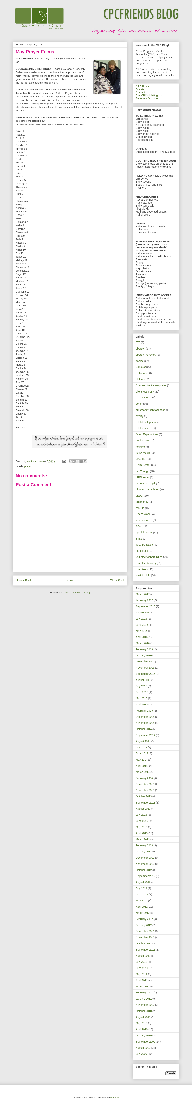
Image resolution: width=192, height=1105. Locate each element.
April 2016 (142, 636)
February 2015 (144, 710)
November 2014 (145, 722)
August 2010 (143, 1017)
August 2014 (143, 741)
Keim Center (143, 465)
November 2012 (145, 863)
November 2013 (145, 790)
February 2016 (144, 649)
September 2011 (145, 949)
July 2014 (141, 747)
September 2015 (145, 673)
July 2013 (141, 814)
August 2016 (143, 612)
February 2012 (144, 919)
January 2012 (144, 925)
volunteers (142, 569)
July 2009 (141, 1053)
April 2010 (142, 1029)
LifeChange (142, 471)
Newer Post (23, 580)
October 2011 (144, 943)
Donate (140, 89)
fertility (139, 416)
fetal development (146, 422)
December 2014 (145, 716)
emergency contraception (150, 409)
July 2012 (141, 888)
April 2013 (142, 833)
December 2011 (145, 931)
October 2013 (144, 796)
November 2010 (145, 1004)
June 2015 (142, 692)
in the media (143, 452)
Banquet (141, 366)
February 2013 (144, 845)
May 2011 (141, 974)
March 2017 (143, 594)
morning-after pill (145, 483)
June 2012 (142, 894)
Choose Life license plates (151, 385)
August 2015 (143, 679)
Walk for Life (143, 575)
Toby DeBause (144, 544)
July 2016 (141, 618)
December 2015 (145, 661)
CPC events (143, 397)
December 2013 (145, 784)
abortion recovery (146, 354)
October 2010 (144, 1010)
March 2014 (143, 771)
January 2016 (144, 655)
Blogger (114, 1097)
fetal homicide (144, 428)
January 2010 (144, 1035)
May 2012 (141, 900)
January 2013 (144, 851)
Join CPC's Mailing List (149, 95)
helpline (140, 446)
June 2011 (142, 968)
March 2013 (143, 839)
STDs (139, 538)
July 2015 (141, 686)
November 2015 (145, 667)
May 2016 (141, 630)
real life (140, 508)
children (140, 379)
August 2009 (143, 1047)
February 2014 (144, 778)
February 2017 (144, 600)
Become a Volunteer (147, 98)
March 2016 (143, 643)
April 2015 (142, 704)
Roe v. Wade (143, 514)
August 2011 (143, 955)
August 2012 (143, 882)
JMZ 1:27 (141, 458)
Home (70, 580)
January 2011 (144, 998)
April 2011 (142, 980)
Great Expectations (147, 434)
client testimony (145, 391)
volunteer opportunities (149, 556)
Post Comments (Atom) (77, 592)
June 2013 (142, 820)
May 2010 (141, 1023)
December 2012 (145, 857)
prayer (27, 466)
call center (142, 373)
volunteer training (146, 563)
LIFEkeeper (142, 477)
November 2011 (145, 937)
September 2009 (145, 1041)
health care (142, 440)
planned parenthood (147, 489)
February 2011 (144, 992)
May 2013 (141, 827)
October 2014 (144, 728)
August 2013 (143, 808)
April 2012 (142, 906)
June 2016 (142, 624)
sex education (144, 520)
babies (139, 360)
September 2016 (145, 606)
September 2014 (145, 735)
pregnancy (142, 501)
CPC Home (142, 86)
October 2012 (144, 870)
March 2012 (143, 912)
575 (138, 342)
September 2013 (145, 802)
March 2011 (143, 986)
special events (144, 532)
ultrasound (142, 550)
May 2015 (141, 698)
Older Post (117, 580)
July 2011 (141, 961)
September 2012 (145, 876)
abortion (140, 348)
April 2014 (142, 765)
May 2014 (141, 759)
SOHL (139, 526)
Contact (140, 92)
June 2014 (142, 753)
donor (139, 403)
